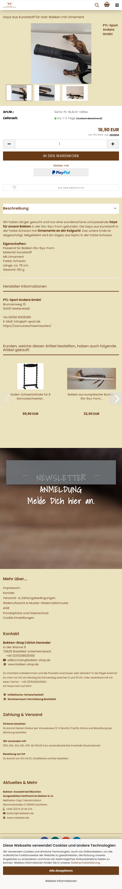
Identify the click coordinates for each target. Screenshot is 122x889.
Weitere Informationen (61, 881)
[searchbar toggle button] (97, 5)
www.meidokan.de (17, 817)
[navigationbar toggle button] (117, 5)
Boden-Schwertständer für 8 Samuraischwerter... (30, 396)
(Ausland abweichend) (89, 118)
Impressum (11, 588)
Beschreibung (16, 208)
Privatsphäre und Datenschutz (25, 613)
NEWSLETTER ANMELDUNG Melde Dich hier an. (61, 489)
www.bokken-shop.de (23, 664)
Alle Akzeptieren (61, 871)
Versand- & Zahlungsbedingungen (29, 598)
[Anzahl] (61, 143)
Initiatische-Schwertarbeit (26, 695)
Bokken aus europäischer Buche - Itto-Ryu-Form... (91, 396)
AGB (6, 608)
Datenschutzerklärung (85, 863)
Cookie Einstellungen (18, 618)
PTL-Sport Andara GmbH (110, 29)
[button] (9, 143)
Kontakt (9, 593)
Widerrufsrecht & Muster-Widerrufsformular (35, 603)
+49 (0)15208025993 (20, 656)
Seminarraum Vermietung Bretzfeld (32, 699)
